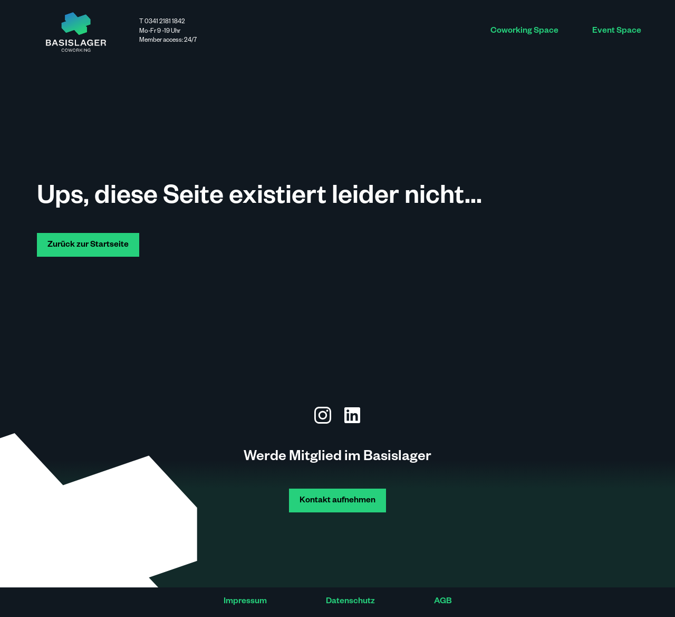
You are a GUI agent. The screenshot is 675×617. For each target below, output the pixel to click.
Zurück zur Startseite (88, 245)
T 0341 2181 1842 (162, 22)
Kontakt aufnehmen (337, 501)
